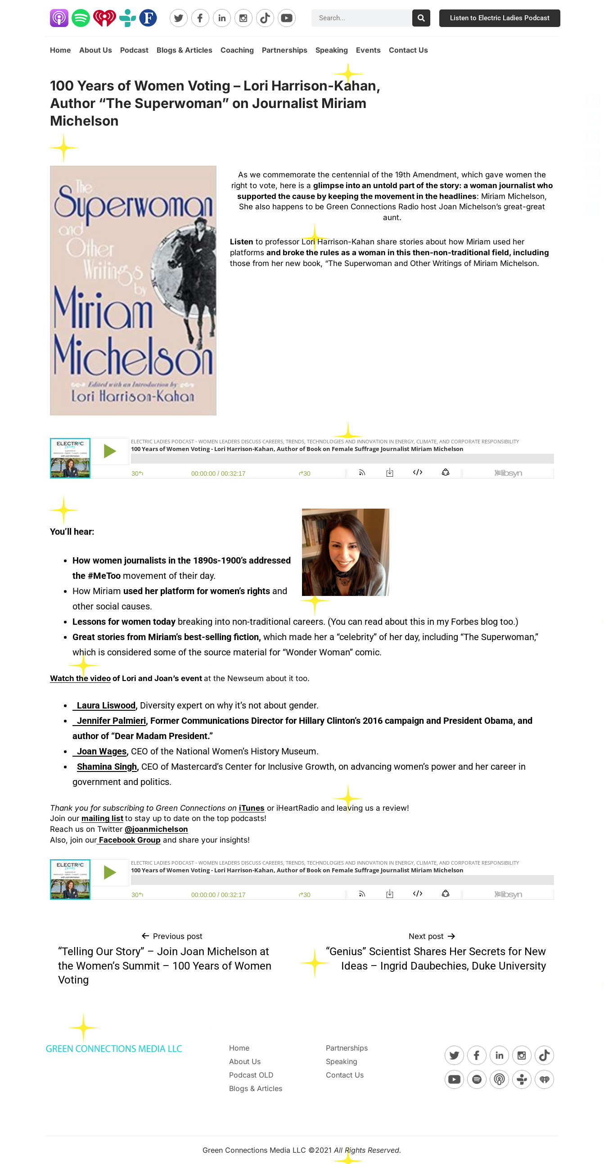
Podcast (134, 49)
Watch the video (80, 678)
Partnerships (284, 49)
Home (60, 49)
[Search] (421, 18)
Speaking (332, 49)
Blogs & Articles (184, 49)
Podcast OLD (251, 1074)
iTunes (252, 807)
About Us (95, 49)
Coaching (237, 49)
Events (368, 49)
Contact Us (408, 49)
